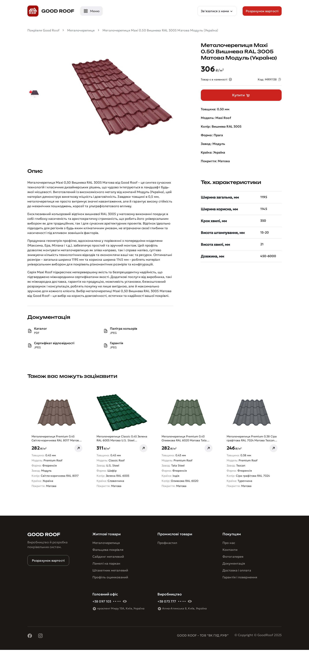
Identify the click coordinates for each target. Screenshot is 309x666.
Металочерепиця (81, 30)
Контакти (229, 550)
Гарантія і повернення (239, 577)
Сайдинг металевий (108, 556)
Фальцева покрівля (107, 550)
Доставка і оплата (236, 570)
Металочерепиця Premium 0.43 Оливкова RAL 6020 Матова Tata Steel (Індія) (184, 438)
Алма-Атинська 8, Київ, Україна (184, 608)
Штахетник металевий (110, 570)
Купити (241, 95)
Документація (233, 563)
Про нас (228, 543)
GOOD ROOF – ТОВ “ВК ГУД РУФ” (203, 635)
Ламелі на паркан (106, 563)
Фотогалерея (232, 556)
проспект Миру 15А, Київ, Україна (120, 608)
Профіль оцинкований (110, 577)
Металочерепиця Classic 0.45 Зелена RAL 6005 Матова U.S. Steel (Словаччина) (122, 438)
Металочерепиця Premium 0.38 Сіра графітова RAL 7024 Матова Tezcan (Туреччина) (252, 438)
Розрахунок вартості (48, 560)
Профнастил (167, 543)
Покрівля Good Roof (43, 30)
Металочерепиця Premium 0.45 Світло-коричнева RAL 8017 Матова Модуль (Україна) (56, 438)
